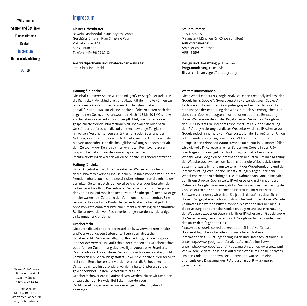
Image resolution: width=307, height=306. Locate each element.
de (22, 70)
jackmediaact (227, 63)
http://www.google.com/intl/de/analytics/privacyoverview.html (237, 246)
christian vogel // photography (214, 72)
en (28, 70)
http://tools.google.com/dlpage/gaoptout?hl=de (218, 227)
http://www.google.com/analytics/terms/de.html (226, 242)
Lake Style (216, 68)
